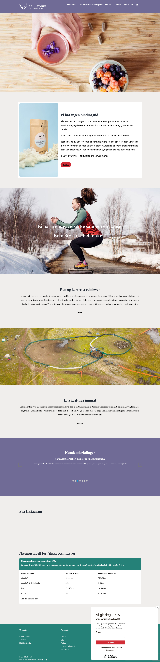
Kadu (30, 657)
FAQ (62, 640)
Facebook (106, 637)
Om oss (63, 637)
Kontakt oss (65, 649)
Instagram (106, 640)
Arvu (24, 659)
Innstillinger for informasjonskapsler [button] (140, 650)
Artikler (64, 643)
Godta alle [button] (133, 654)
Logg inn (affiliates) (68, 646)
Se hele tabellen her (29, 598)
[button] (73, 481)
